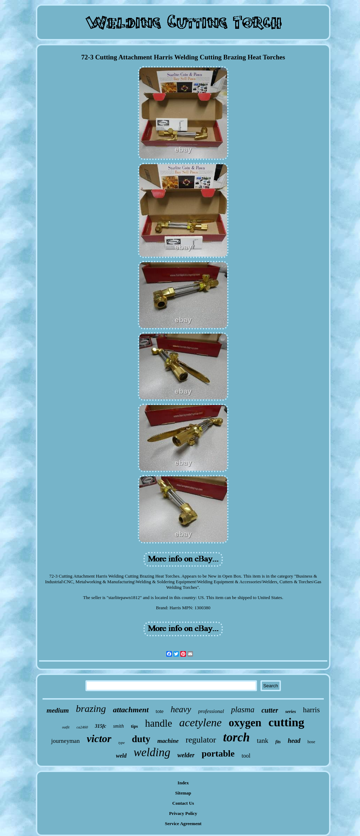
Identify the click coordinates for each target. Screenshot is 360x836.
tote (160, 711)
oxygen (245, 722)
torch (236, 737)
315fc (100, 726)
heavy (181, 709)
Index (183, 782)
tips (134, 726)
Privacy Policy (183, 813)
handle (158, 723)
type (121, 742)
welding (152, 752)
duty (141, 739)
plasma (242, 709)
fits (278, 741)
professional (211, 711)
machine (168, 741)
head (294, 740)
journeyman (65, 741)
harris (311, 710)
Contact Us (183, 803)
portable (217, 753)
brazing (91, 708)
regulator (201, 739)
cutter (270, 710)
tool (246, 756)
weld (121, 756)
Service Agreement (183, 823)
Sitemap (183, 793)
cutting (286, 722)
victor (99, 738)
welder (185, 755)
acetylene (200, 722)
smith (118, 726)
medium (57, 710)
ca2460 (82, 727)
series (290, 711)
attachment (130, 709)
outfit (65, 727)
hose (311, 741)
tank (262, 740)
